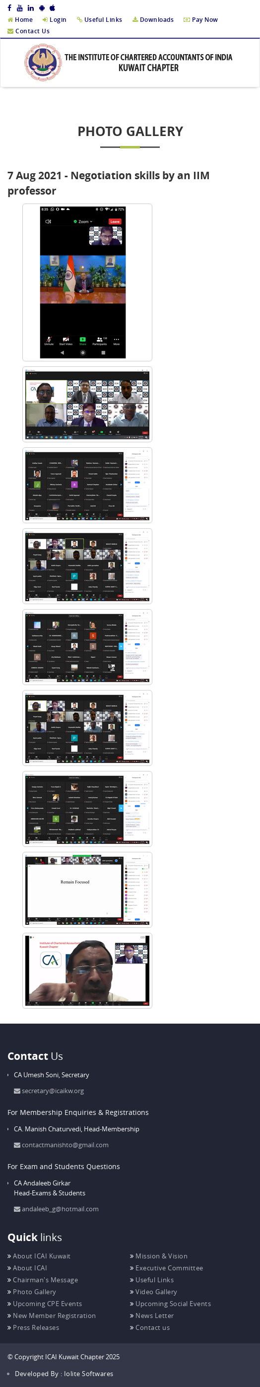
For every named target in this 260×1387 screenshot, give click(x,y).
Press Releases (33, 1327)
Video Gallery (154, 1291)
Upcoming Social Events (170, 1303)
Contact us (150, 1327)
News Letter (152, 1315)
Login (55, 19)
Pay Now (201, 19)
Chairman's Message (42, 1279)
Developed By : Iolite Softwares (64, 1373)
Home (20, 19)
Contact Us (28, 31)
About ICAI (27, 1267)
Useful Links (100, 19)
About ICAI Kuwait (39, 1255)
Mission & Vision (159, 1255)
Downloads (153, 19)
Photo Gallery (32, 1291)
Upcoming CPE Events (44, 1303)
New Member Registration (51, 1315)
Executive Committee (166, 1267)
